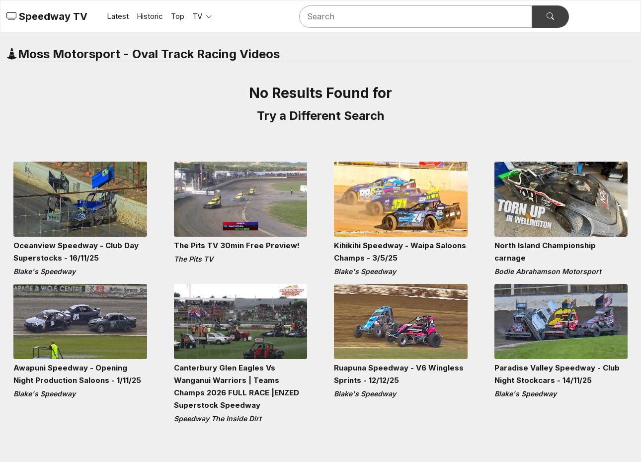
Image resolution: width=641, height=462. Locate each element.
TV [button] (198, 16)
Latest (118, 16)
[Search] (415, 16)
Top (177, 16)
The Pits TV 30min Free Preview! (237, 245)
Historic (150, 16)
